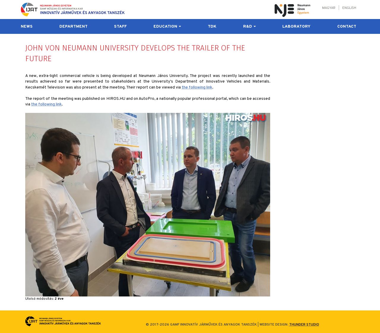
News (27, 26)
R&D (249, 26)
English (349, 8)
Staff (120, 26)
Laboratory (296, 26)
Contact (346, 26)
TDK (212, 26)
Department (73, 26)
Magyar (328, 8)
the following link (197, 87)
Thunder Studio (304, 324)
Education (167, 26)
